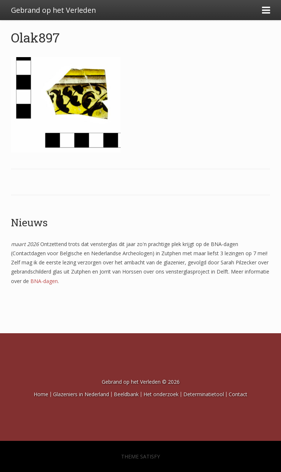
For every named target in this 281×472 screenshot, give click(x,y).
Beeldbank (126, 394)
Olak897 (35, 37)
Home (41, 394)
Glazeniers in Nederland (81, 394)
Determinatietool (203, 394)
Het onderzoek (161, 394)
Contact (238, 394)
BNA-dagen (44, 281)
